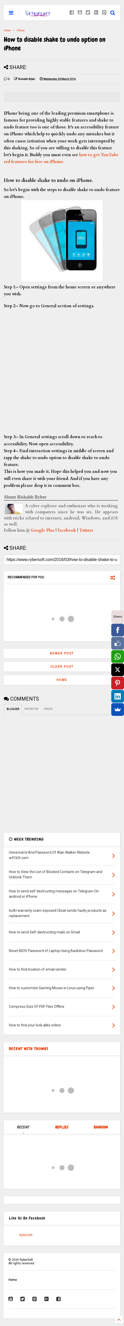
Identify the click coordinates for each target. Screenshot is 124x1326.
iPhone (21, 30)
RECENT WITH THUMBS (28, 1048)
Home (7, 30)
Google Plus (42, 530)
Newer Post (62, 653)
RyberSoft (26, 1235)
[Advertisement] (62, 372)
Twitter (86, 530)
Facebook (67, 530)
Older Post (62, 666)
